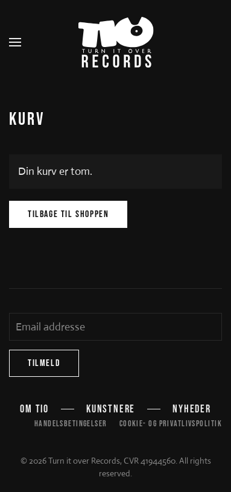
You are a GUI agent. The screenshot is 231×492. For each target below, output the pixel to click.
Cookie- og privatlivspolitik (170, 423)
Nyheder (191, 409)
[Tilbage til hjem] (115, 42)
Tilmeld (44, 363)
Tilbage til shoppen (68, 214)
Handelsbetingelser (70, 423)
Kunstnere (110, 409)
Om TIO (34, 409)
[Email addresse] (115, 327)
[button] (15, 42)
